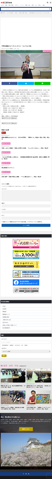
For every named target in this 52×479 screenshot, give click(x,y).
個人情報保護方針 (6, 327)
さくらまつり (17, 345)
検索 (4, 355)
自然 (33, 5)
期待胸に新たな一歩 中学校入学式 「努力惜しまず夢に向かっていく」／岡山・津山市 (39, 386)
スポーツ (17, 5)
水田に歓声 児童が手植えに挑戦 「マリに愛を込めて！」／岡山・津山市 (21, 176)
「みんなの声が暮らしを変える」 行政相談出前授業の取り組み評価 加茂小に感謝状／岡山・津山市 (25, 157)
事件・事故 (11, 5)
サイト (3, 215)
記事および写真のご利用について (10, 325)
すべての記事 (10, 12)
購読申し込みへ (26, 429)
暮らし (39, 5)
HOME (2, 5)
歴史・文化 (27, 5)
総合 (44, 5)
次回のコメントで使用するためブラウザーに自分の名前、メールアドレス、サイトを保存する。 (23, 221)
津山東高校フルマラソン (8, 167)
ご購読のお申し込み (7, 319)
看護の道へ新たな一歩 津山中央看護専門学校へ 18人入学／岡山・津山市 (13, 386)
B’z (22, 345)
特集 (6, 5)
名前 (3, 203)
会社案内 (4, 308)
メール (3, 209)
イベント (22, 5)
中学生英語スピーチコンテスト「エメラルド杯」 (39, 12)
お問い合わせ (5, 322)
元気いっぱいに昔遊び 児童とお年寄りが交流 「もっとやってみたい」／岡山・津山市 (25, 148)
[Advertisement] (26, 24)
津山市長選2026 (5, 345)
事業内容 (4, 311)
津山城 (26, 345)
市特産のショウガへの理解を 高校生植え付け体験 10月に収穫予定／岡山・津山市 (13, 408)
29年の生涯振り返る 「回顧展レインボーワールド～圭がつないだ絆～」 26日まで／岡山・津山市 (39, 408)
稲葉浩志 (11, 345)
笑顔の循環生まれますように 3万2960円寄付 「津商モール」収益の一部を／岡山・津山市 (25, 138)
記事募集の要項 (6, 317)
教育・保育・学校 (23, 12)
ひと (36, 5)
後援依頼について (6, 314)
